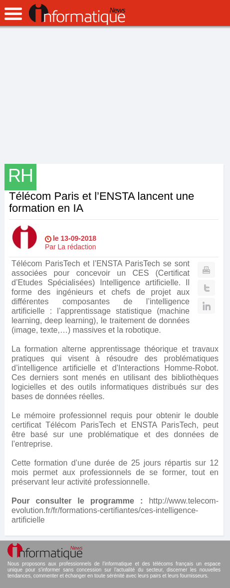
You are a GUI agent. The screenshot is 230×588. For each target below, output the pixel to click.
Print (206, 270)
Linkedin (206, 306)
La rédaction (77, 247)
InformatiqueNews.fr (77, 14)
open (13, 13)
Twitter (206, 288)
